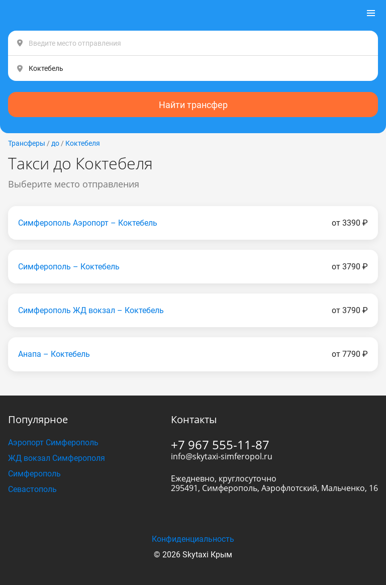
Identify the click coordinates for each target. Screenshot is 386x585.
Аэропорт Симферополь (53, 442)
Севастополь (32, 489)
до (55, 143)
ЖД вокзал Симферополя (56, 458)
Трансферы (26, 143)
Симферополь (34, 473)
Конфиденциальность (193, 539)
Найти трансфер (193, 105)
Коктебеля (82, 143)
